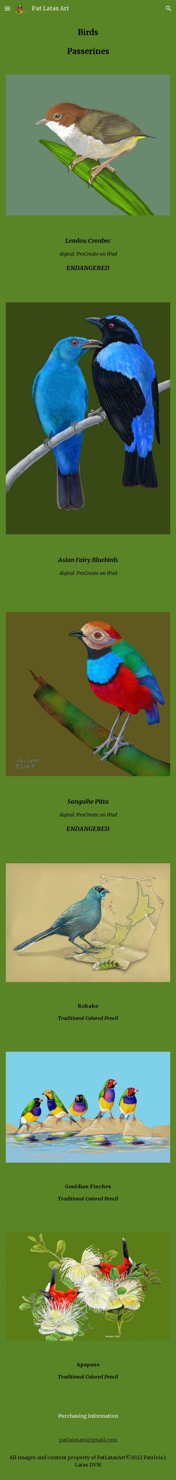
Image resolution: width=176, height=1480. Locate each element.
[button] (7, 8)
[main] (88, 42)
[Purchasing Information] (88, 1416)
